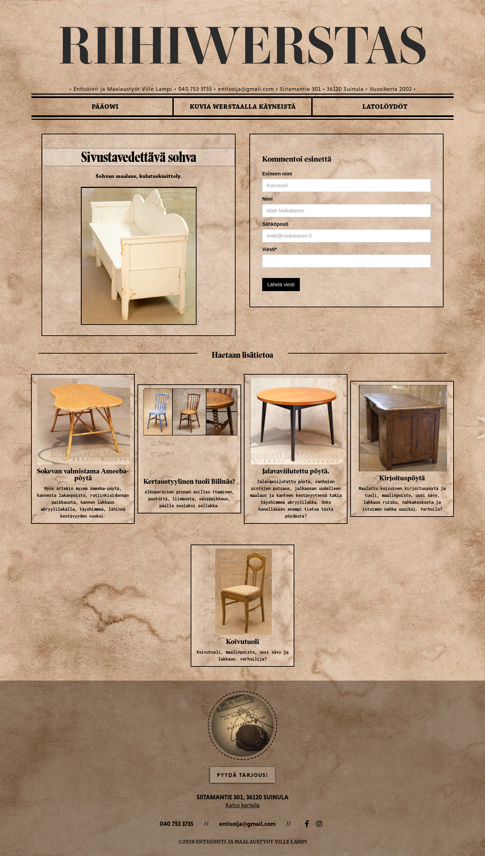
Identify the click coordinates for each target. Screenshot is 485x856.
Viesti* (269, 249)
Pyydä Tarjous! (242, 775)
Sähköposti (275, 224)
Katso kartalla (243, 805)
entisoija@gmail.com (247, 823)
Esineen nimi (277, 173)
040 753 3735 (176, 823)
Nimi (267, 199)
